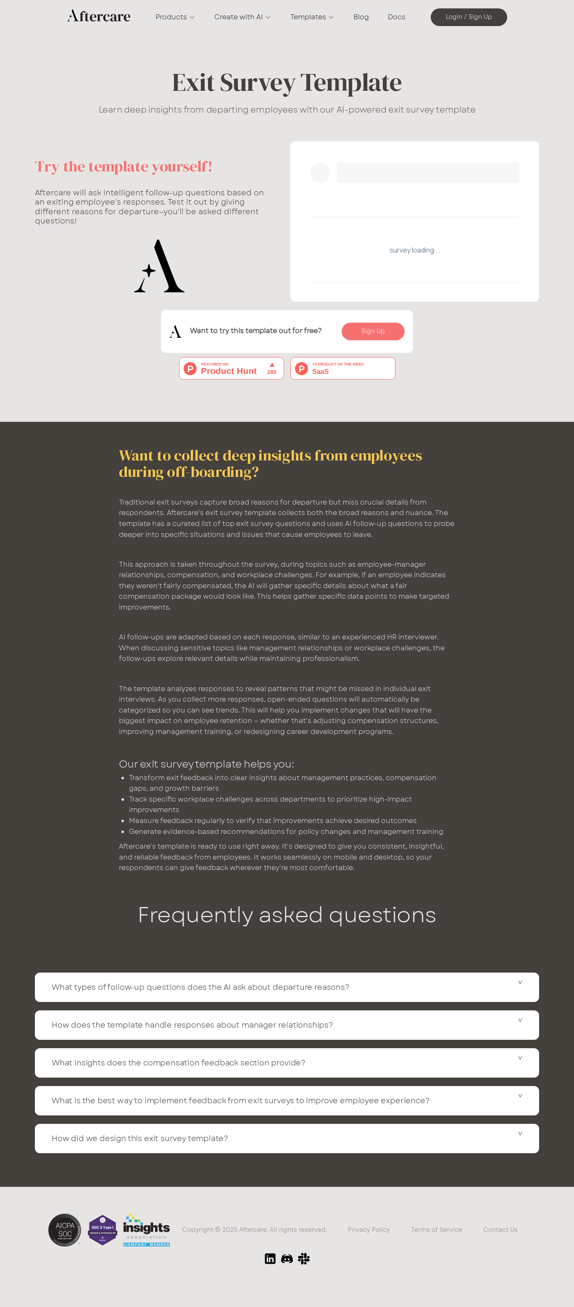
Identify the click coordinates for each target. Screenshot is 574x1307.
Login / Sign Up (469, 17)
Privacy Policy (369, 1229)
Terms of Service (436, 1229)
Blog (361, 17)
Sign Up (373, 331)
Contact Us (500, 1229)
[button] (175, 17)
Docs (396, 17)
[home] (98, 17)
